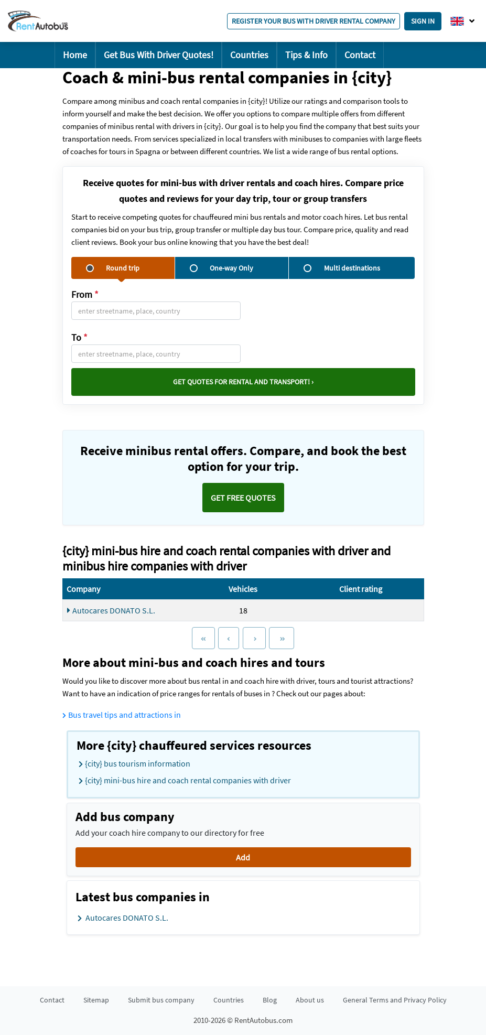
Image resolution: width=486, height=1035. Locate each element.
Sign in (423, 21)
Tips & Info (306, 55)
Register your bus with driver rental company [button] (313, 21)
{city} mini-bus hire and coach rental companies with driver (185, 780)
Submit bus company (161, 1000)
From (85, 294)
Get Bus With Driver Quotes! (158, 55)
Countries (249, 55)
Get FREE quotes (243, 497)
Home (75, 55)
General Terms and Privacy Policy (395, 1000)
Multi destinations (342, 268)
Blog (270, 1000)
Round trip (113, 268)
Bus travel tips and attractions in (121, 714)
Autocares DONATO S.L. (111, 610)
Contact (359, 55)
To (79, 337)
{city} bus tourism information (134, 764)
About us (310, 1000)
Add (243, 857)
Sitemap (96, 1000)
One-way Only (222, 268)
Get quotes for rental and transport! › (243, 381)
